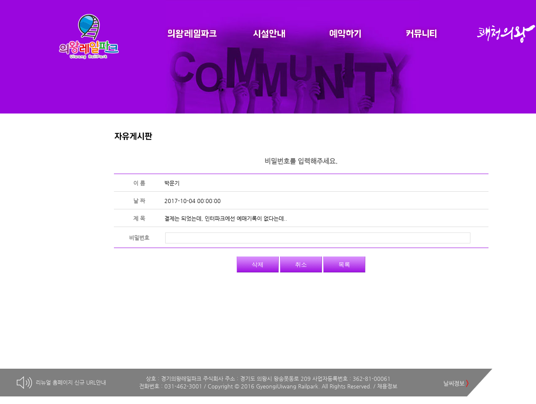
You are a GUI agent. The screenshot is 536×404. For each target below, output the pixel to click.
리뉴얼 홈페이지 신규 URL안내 (71, 382)
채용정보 (387, 386)
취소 (301, 264)
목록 (344, 264)
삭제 (258, 264)
